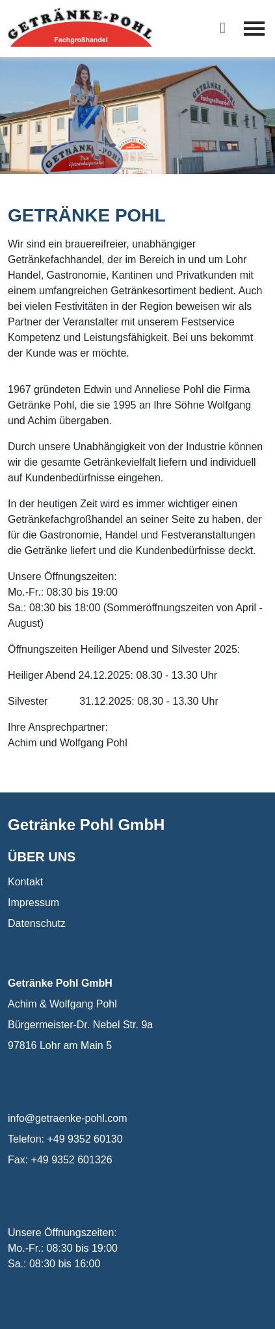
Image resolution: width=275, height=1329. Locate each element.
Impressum (33, 902)
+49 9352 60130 (84, 1139)
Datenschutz (37, 923)
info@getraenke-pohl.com (67, 1118)
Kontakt (25, 881)
